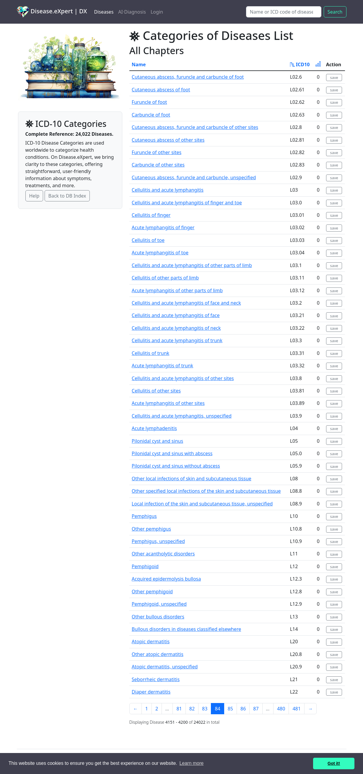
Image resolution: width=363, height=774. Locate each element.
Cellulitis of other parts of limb (165, 277)
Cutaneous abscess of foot (161, 89)
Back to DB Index (67, 196)
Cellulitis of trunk (150, 353)
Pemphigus (144, 516)
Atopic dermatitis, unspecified (165, 666)
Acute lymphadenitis (154, 428)
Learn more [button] (191, 763)
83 (204, 708)
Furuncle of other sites (156, 152)
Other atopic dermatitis (157, 654)
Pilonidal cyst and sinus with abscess (172, 453)
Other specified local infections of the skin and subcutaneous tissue (206, 491)
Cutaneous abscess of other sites (168, 140)
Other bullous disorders (158, 616)
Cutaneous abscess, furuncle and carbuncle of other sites (195, 127)
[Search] (283, 11)
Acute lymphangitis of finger (163, 227)
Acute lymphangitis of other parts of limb (177, 290)
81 (179, 708)
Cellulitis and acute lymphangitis (168, 190)
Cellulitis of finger (151, 215)
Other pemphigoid (152, 591)
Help (34, 196)
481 (296, 708)
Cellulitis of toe (148, 240)
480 (281, 708)
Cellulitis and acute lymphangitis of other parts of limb (192, 265)
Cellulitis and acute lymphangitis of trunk (177, 340)
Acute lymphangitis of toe (160, 252)
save (334, 77)
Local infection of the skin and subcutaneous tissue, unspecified (202, 503)
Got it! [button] (334, 763)
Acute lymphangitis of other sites (168, 403)
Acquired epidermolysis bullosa (166, 579)
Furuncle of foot (149, 102)
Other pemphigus (151, 529)
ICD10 (300, 64)
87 (255, 708)
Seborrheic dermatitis (156, 679)
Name (139, 64)
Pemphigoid (145, 566)
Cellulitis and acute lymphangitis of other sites (183, 378)
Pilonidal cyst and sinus (157, 441)
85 (230, 708)
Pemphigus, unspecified (158, 541)
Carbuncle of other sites (158, 164)
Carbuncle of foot (151, 115)
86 (243, 708)
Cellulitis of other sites (156, 390)
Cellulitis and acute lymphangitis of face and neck (186, 303)
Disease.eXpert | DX (52, 11)
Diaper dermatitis (151, 692)
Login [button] (157, 12)
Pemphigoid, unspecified (159, 604)
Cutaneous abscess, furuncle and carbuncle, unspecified (194, 177)
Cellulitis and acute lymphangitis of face (176, 315)
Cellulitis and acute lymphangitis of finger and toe (187, 202)
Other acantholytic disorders (163, 553)
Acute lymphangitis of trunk (162, 365)
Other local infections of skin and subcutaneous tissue (191, 478)
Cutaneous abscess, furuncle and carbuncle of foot (188, 77)
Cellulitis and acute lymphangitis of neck (176, 328)
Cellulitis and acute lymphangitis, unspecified (182, 416)
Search (335, 12)
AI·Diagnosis (132, 12)
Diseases (103, 12)
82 (192, 708)
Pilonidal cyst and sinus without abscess (176, 466)
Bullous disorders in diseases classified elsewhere (186, 629)
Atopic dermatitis (151, 641)
